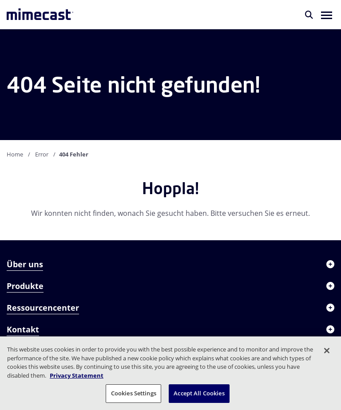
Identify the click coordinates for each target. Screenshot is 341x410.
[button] (326, 14)
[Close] (327, 350)
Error (41, 154)
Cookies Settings (133, 393)
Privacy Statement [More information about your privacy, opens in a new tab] (76, 375)
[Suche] (309, 14)
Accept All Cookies (199, 393)
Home (15, 154)
